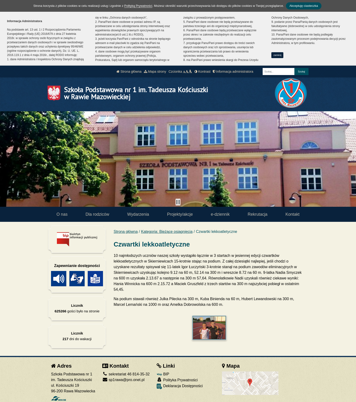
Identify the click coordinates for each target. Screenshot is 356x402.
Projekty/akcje (180, 214)
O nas (61, 214)
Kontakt (292, 214)
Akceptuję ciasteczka (303, 6)
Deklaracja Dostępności (180, 386)
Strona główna (128, 71)
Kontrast (202, 71)
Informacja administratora (233, 71)
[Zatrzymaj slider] (178, 202)
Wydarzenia (138, 214)
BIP (163, 374)
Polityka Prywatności (177, 380)
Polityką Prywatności (138, 6)
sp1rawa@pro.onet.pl (123, 380)
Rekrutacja (257, 214)
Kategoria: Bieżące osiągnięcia (167, 232)
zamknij (277, 55)
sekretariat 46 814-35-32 (126, 374)
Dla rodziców (97, 214)
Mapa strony (155, 71)
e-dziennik (220, 214)
